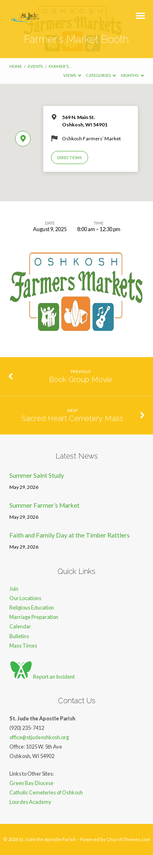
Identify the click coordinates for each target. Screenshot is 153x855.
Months (132, 75)
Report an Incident (42, 676)
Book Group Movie (80, 379)
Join (13, 588)
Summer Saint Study (36, 475)
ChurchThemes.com (128, 839)
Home (15, 66)
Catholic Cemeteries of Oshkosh (46, 792)
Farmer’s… (60, 66)
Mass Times (23, 645)
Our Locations (25, 598)
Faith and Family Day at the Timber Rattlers (69, 535)
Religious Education (31, 607)
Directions (69, 157)
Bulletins (19, 636)
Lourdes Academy (30, 802)
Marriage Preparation (33, 617)
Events (35, 66)
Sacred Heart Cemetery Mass (72, 418)
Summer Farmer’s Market (44, 505)
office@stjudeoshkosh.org (39, 737)
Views (72, 75)
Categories (101, 75)
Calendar (20, 626)
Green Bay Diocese (31, 783)
